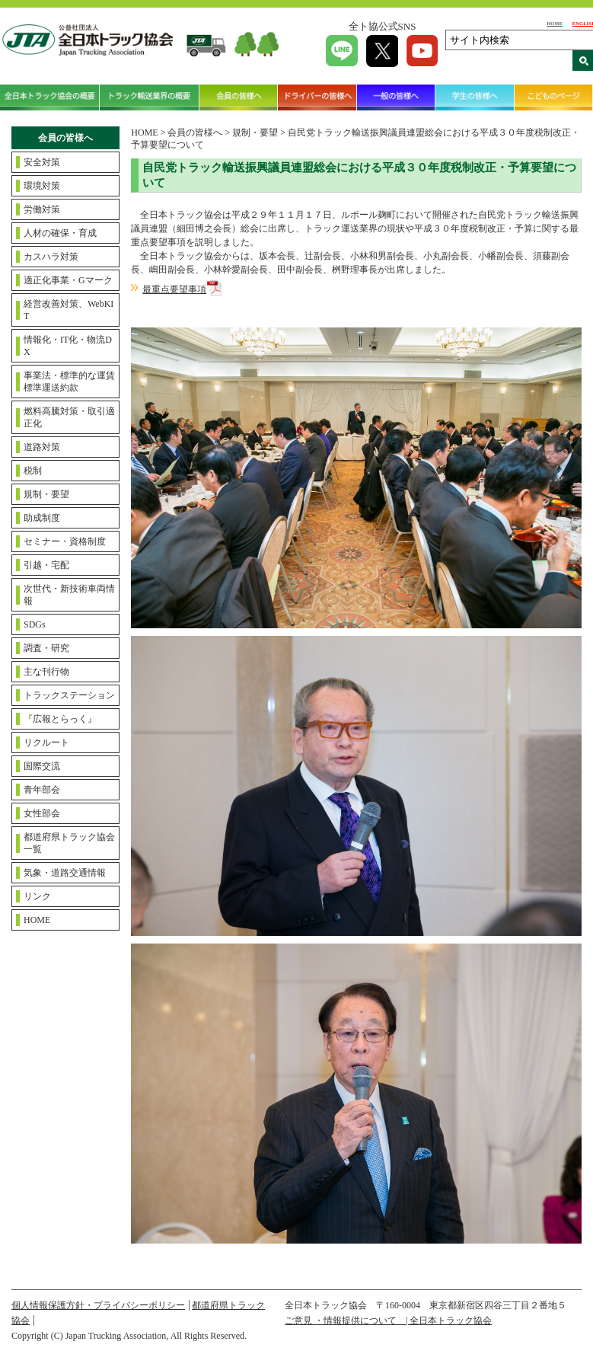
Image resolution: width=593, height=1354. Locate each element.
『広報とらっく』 (60, 719)
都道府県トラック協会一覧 (69, 843)
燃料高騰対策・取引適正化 (69, 417)
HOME (555, 23)
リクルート (46, 742)
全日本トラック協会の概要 (50, 97)
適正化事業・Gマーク (68, 280)
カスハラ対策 (51, 256)
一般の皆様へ (396, 97)
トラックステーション (69, 695)
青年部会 (42, 789)
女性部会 (42, 813)
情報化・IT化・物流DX (68, 345)
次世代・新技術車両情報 (69, 594)
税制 (33, 470)
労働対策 (42, 209)
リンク (37, 896)
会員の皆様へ (238, 97)
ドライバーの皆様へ (317, 97)
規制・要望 (46, 494)
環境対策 (42, 185)
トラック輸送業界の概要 (149, 97)
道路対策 (42, 447)
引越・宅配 (46, 565)
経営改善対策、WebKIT (68, 310)
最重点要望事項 (174, 289)
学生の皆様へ (474, 97)
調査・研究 (46, 648)
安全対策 (42, 162)
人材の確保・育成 (60, 233)
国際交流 (42, 766)
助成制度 (42, 518)
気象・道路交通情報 (65, 872)
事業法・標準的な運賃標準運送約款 (69, 381)
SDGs (35, 624)
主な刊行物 (46, 671)
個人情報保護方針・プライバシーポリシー (98, 1305)
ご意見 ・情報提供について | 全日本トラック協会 (388, 1320)
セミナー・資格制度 (65, 541)
